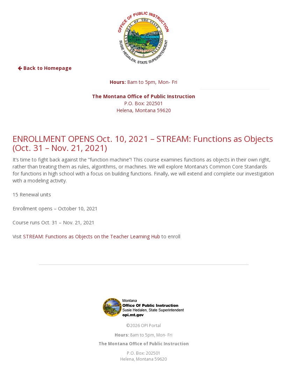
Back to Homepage (45, 68)
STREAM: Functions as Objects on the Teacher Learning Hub (91, 236)
